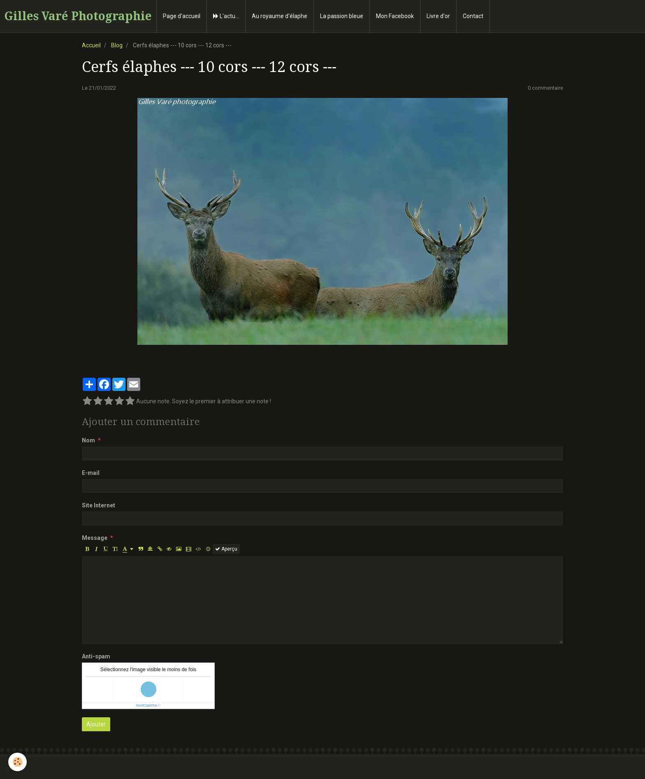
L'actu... (226, 16)
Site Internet (98, 505)
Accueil (91, 45)
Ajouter (96, 724)
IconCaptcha (146, 705)
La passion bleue (341, 16)
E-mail (91, 473)
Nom (88, 440)
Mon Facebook (395, 16)
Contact (473, 16)
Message (94, 538)
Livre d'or (438, 16)
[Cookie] (17, 762)
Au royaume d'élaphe (279, 16)
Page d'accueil (181, 16)
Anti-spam (96, 656)
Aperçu (226, 549)
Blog (117, 45)
